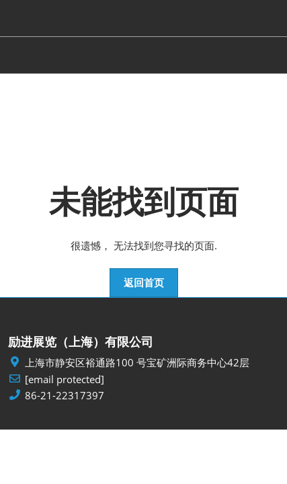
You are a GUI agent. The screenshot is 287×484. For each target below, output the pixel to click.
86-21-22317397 (64, 395)
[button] (144, 283)
